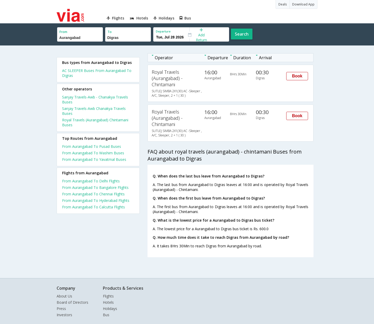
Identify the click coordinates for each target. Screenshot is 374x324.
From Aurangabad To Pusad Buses (91, 146)
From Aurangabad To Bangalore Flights (95, 187)
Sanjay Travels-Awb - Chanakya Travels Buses (95, 99)
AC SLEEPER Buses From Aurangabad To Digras (96, 73)
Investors (64, 314)
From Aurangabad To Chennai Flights (93, 193)
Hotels (108, 302)
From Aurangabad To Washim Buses (93, 152)
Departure (163, 31)
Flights (108, 296)
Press (61, 308)
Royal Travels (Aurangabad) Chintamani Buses (95, 122)
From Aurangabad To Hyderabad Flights (95, 200)
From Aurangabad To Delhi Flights (91, 180)
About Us (64, 296)
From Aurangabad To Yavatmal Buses (94, 159)
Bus (106, 314)
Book (297, 76)
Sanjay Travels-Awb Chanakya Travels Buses (94, 111)
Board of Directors (72, 302)
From (63, 32)
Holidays (110, 308)
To (110, 32)
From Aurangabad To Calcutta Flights (93, 206)
